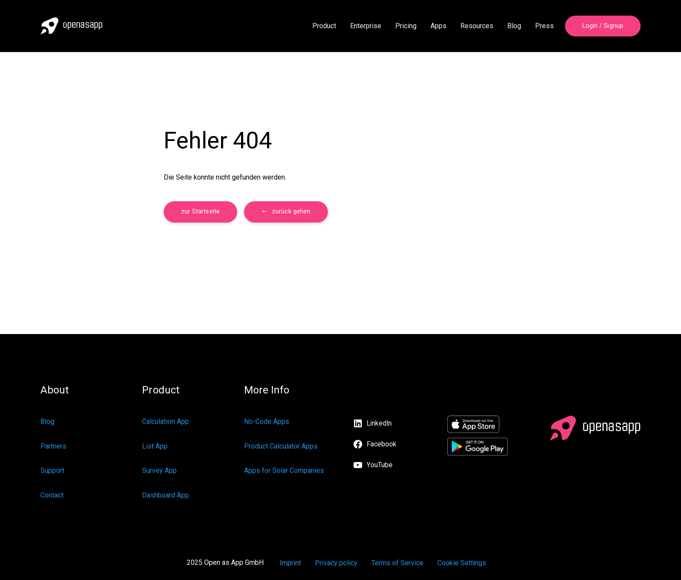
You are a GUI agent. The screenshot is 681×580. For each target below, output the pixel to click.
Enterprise (365, 26)
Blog (514, 26)
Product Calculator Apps (280, 446)
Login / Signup (602, 25)
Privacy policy (336, 563)
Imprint (290, 563)
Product (324, 26)
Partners (53, 446)
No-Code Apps (266, 421)
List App (155, 446)
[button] (286, 212)
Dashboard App (165, 495)
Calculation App (165, 421)
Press (544, 26)
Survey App (159, 470)
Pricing (406, 26)
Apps (438, 26)
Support (52, 470)
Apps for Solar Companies (284, 470)
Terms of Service (397, 563)
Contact (51, 495)
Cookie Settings (461, 563)
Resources (476, 26)
